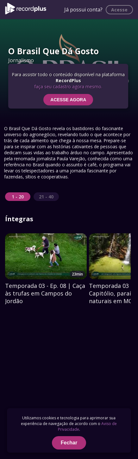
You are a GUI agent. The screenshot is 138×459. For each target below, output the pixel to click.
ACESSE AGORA (68, 99)
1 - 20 (18, 197)
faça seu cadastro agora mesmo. (68, 86)
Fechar (69, 442)
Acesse (119, 10)
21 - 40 (46, 197)
